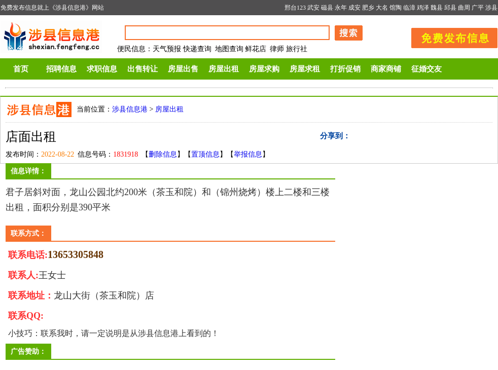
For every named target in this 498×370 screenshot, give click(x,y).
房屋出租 (223, 69)
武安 (313, 7)
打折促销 (345, 69)
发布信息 (449, 36)
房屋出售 (183, 69)
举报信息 (248, 154)
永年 (341, 7)
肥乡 (368, 7)
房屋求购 (264, 69)
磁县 (327, 7)
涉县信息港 (130, 109)
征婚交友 (426, 69)
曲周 (464, 7)
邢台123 (295, 7)
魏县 (437, 7)
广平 (478, 7)
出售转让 (142, 69)
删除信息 (163, 154)
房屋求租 (305, 69)
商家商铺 (386, 69)
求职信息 (102, 69)
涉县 (491, 7)
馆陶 (395, 7)
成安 (354, 7)
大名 (382, 7)
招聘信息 (61, 69)
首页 (20, 69)
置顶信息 (205, 154)
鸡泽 (423, 7)
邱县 (450, 7)
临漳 (409, 7)
